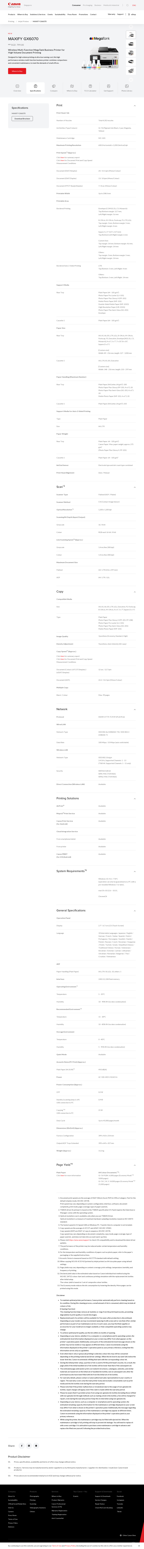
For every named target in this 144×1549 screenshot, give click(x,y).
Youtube (120, 1504)
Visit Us (11, 1508)
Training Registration (59, 1515)
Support (120, 14)
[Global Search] (127, 5)
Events (50, 14)
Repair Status (100, 1504)
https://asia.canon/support (79, 1240)
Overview (17, 91)
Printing (32, 1500)
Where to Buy (22, 14)
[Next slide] (131, 27)
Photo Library (127, 91)
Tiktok (119, 1512)
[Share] (22, 1446)
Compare (53, 91)
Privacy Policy (13, 1523)
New (10, 34)
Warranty (111, 14)
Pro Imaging (88, 5)
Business (98, 5)
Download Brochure (22, 119)
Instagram (120, 1500)
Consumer (76, 5)
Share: (11, 1445)
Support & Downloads (102, 1496)
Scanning (33, 1504)
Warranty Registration (59, 1511)
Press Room (72, 14)
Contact (93, 14)
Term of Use (56, 1546)
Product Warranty (58, 1500)
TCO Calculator (90, 91)
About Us (11, 1496)
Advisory (11, 1527)
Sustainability (60, 14)
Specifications (35, 91)
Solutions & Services (37, 14)
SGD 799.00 (17, 45)
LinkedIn (120, 1508)
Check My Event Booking (104, 1508)
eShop (132, 14)
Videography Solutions (38, 1508)
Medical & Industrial (111, 5)
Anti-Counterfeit (58, 1518)
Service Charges (101, 1500)
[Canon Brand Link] (14, 5)
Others (32, 1512)
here (62, 158)
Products (11, 14)
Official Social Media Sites (17, 1504)
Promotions (83, 14)
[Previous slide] (131, 80)
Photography (34, 1496)
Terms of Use (13, 1519)
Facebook (120, 1496)
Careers (11, 1512)
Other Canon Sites (129, 1536)
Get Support (108, 91)
